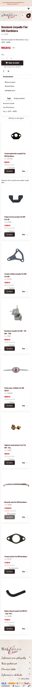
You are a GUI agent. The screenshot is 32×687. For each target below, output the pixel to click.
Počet (2, 54)
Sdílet (3, 71)
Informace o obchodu (11, 674)
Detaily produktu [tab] (19, 98)
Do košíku (10, 171)
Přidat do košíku (12, 63)
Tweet (8, 71)
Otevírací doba (8, 669)
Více (23, 171)
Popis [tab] (9, 98)
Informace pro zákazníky (13, 657)
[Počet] (7, 58)
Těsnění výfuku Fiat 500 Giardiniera (15, 556)
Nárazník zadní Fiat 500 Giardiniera (15, 502)
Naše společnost (9, 663)
